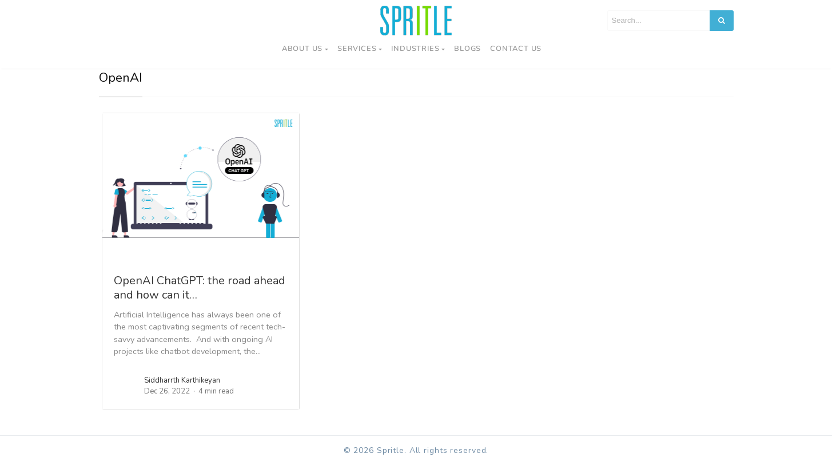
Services (356, 48)
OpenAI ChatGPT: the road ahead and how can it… (199, 288)
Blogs (467, 48)
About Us (302, 48)
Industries (415, 48)
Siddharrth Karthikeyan (182, 380)
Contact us (516, 48)
